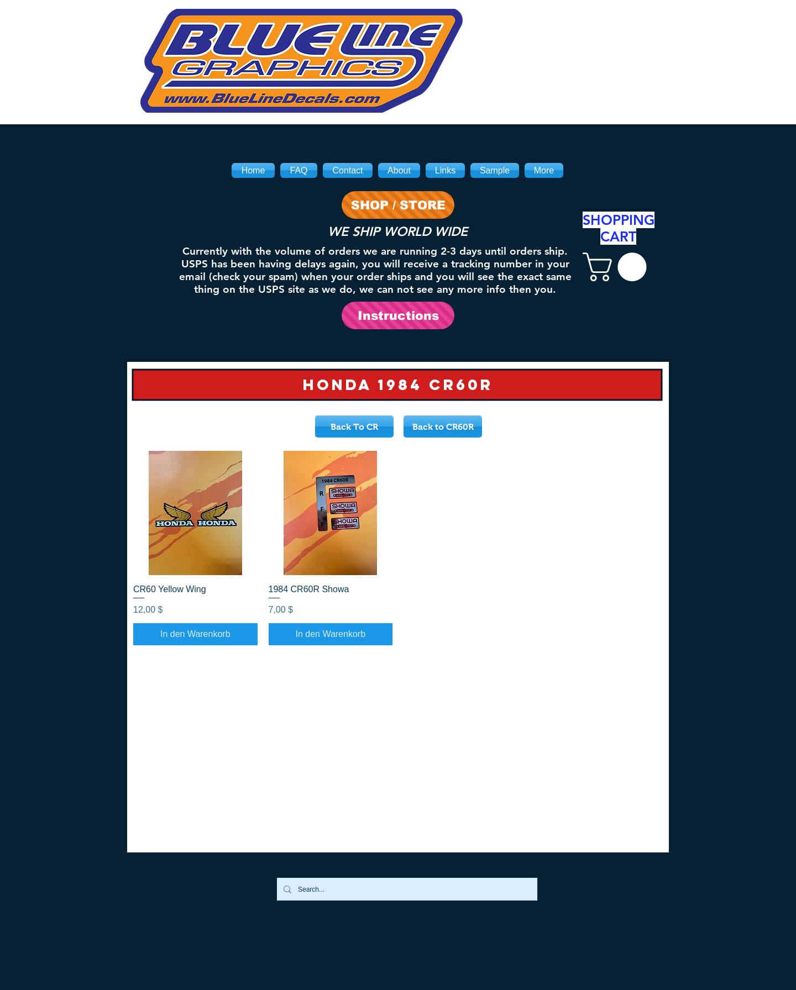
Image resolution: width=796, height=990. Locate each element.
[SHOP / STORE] (398, 205)
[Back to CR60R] (443, 426)
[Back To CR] (354, 426)
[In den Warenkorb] (195, 634)
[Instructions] (398, 315)
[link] (618, 266)
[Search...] (406, 889)
